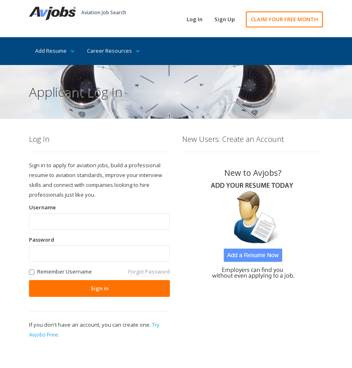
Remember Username (64, 271)
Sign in (100, 288)
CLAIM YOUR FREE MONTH (284, 19)
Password (41, 239)
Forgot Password (149, 271)
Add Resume (55, 50)
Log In (195, 19)
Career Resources (113, 50)
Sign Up (224, 19)
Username (42, 207)
